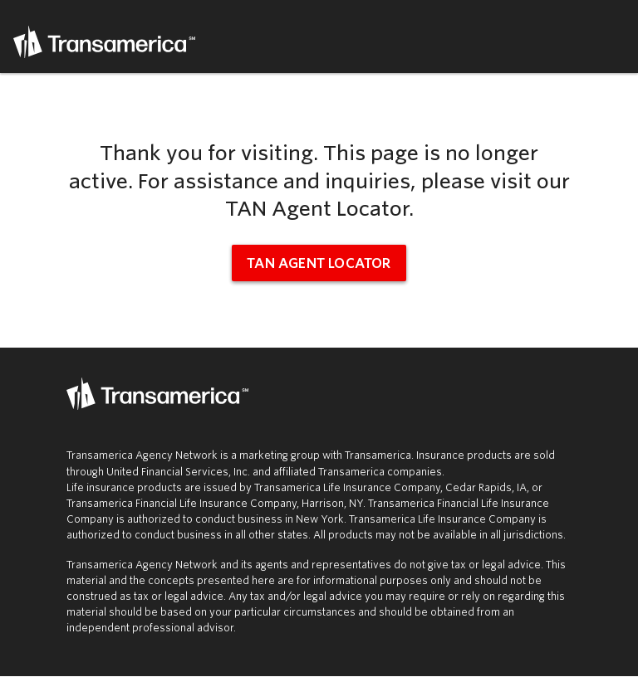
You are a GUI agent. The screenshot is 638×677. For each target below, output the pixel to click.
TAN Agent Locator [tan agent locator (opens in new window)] (318, 263)
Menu (615, 36)
